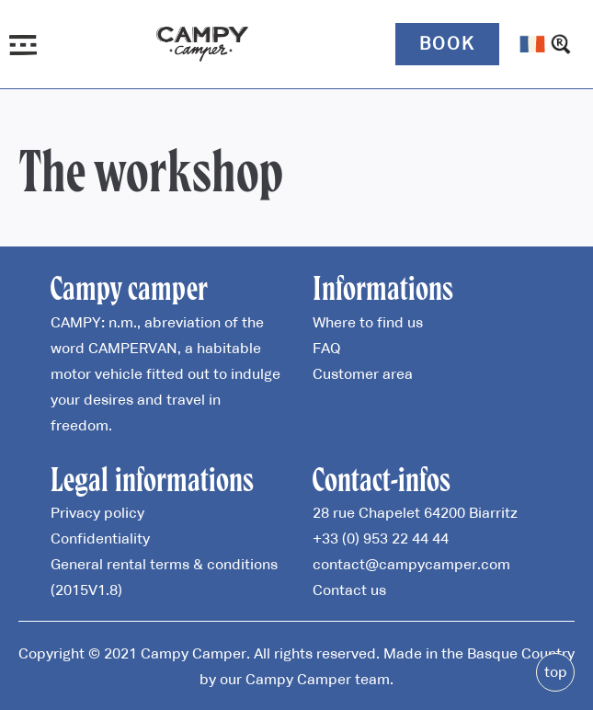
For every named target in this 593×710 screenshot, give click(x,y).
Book (447, 43)
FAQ (326, 347)
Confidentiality (100, 538)
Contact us (349, 589)
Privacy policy (97, 512)
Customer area (363, 373)
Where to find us (368, 322)
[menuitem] (532, 44)
